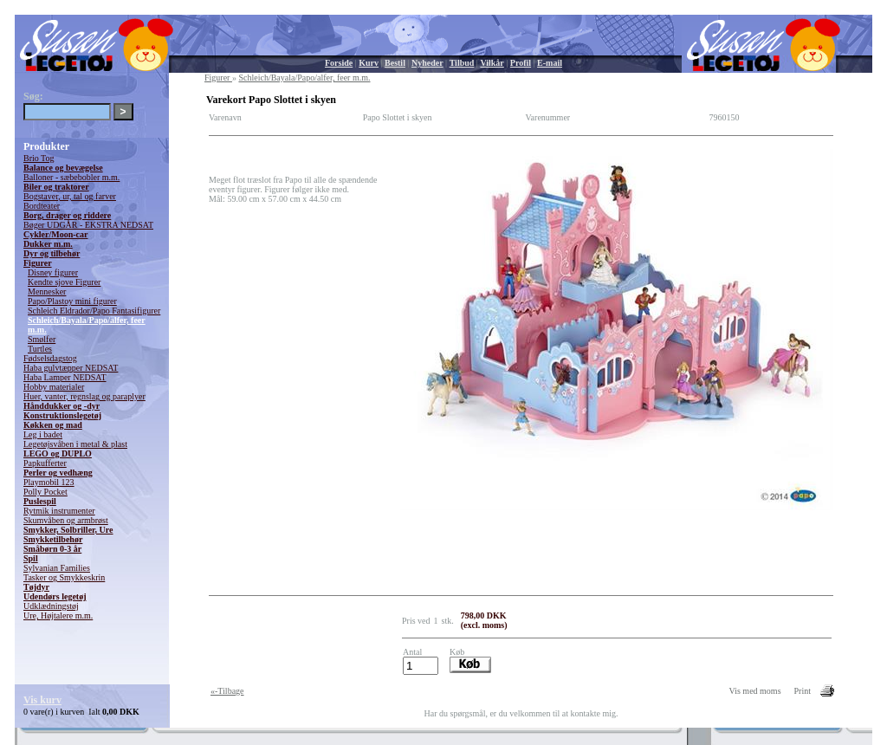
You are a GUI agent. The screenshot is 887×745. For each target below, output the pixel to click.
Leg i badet (42, 434)
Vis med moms (755, 691)
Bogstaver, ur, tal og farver (69, 196)
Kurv (369, 63)
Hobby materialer (53, 387)
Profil (520, 63)
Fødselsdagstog (50, 358)
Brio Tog (39, 158)
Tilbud (462, 63)
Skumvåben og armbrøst (65, 520)
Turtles (40, 348)
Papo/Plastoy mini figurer (72, 301)
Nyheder (427, 63)
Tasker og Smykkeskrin (64, 577)
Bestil (395, 63)
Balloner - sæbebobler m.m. (71, 177)
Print (802, 691)
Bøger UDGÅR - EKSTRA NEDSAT (88, 225)
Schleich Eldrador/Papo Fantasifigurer (94, 310)
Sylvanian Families (56, 568)
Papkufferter (45, 463)
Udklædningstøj (51, 606)
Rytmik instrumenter (59, 510)
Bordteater (41, 206)
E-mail (549, 63)
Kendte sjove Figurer (64, 282)
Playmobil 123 (48, 482)
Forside (339, 63)
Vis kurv (42, 700)
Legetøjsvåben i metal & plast (75, 444)
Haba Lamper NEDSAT (65, 377)
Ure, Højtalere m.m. (58, 615)
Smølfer (41, 339)
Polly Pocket (45, 491)
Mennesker (47, 291)
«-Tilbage (227, 691)
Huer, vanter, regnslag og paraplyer (84, 396)
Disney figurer (53, 272)
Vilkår (491, 63)
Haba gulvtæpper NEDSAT (70, 367)
